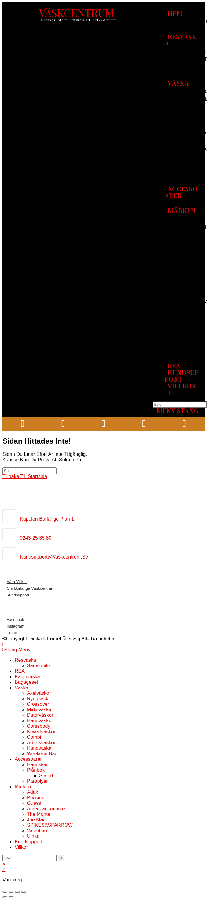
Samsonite (38, 665)
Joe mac (36, 819)
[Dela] (11, 892)
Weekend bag (42, 753)
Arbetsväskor (41, 742)
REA (20, 671)
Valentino (37, 830)
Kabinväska (27, 676)
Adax (32, 792)
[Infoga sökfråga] (180, 404)
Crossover (38, 704)
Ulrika (33, 836)
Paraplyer (37, 781)
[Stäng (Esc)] (4, 892)
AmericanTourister (46, 808)
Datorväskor (40, 715)
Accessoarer (28, 759)
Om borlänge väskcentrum (30, 588)
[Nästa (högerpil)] (11, 897)
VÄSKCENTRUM (76, 12)
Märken (23, 786)
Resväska (25, 660)
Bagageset (26, 682)
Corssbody (38, 726)
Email (12, 633)
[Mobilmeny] (176, 410)
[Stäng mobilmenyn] (16, 649)
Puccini (35, 797)
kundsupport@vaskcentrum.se (54, 556)
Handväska (39, 748)
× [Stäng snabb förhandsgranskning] (3, 863)
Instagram (15, 626)
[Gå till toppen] (3, 644)
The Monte (38, 814)
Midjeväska (39, 709)
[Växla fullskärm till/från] (17, 892)
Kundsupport (18, 595)
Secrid (46, 775)
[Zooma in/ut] (23, 892)
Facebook (15, 619)
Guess (34, 803)
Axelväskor (39, 693)
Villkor (21, 847)
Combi (34, 737)
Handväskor (40, 720)
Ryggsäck (37, 698)
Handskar (37, 764)
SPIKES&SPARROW (50, 825)
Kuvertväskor (41, 731)
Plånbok (36, 770)
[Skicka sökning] (61, 858)
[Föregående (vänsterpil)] (4, 897)
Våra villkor (17, 581)
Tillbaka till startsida (24, 476)
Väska (21, 687)
